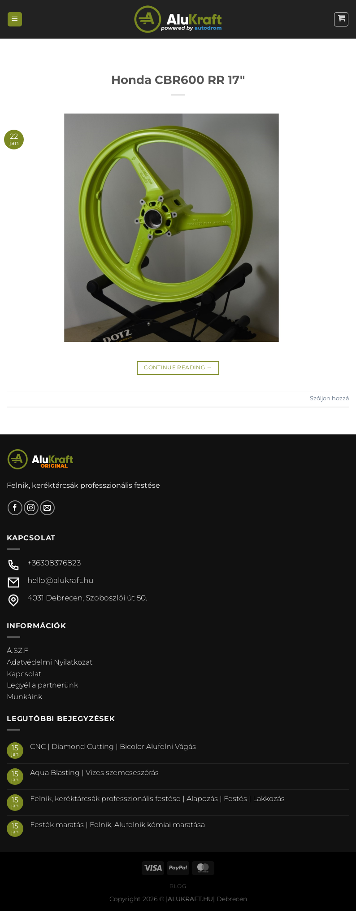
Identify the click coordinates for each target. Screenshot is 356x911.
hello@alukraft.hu (60, 580)
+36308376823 (54, 562)
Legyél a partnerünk (42, 685)
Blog (177, 886)
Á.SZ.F (17, 650)
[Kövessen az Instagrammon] (31, 507)
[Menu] (15, 19)
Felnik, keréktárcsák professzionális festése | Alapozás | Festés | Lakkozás (157, 798)
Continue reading (178, 367)
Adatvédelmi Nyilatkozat (49, 662)
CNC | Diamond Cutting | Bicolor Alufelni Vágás (113, 746)
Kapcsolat (24, 674)
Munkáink (24, 696)
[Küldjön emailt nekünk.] (47, 507)
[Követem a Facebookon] (15, 507)
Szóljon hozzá (329, 398)
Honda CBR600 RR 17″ (178, 80)
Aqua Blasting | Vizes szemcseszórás (94, 772)
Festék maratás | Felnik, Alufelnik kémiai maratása (117, 824)
